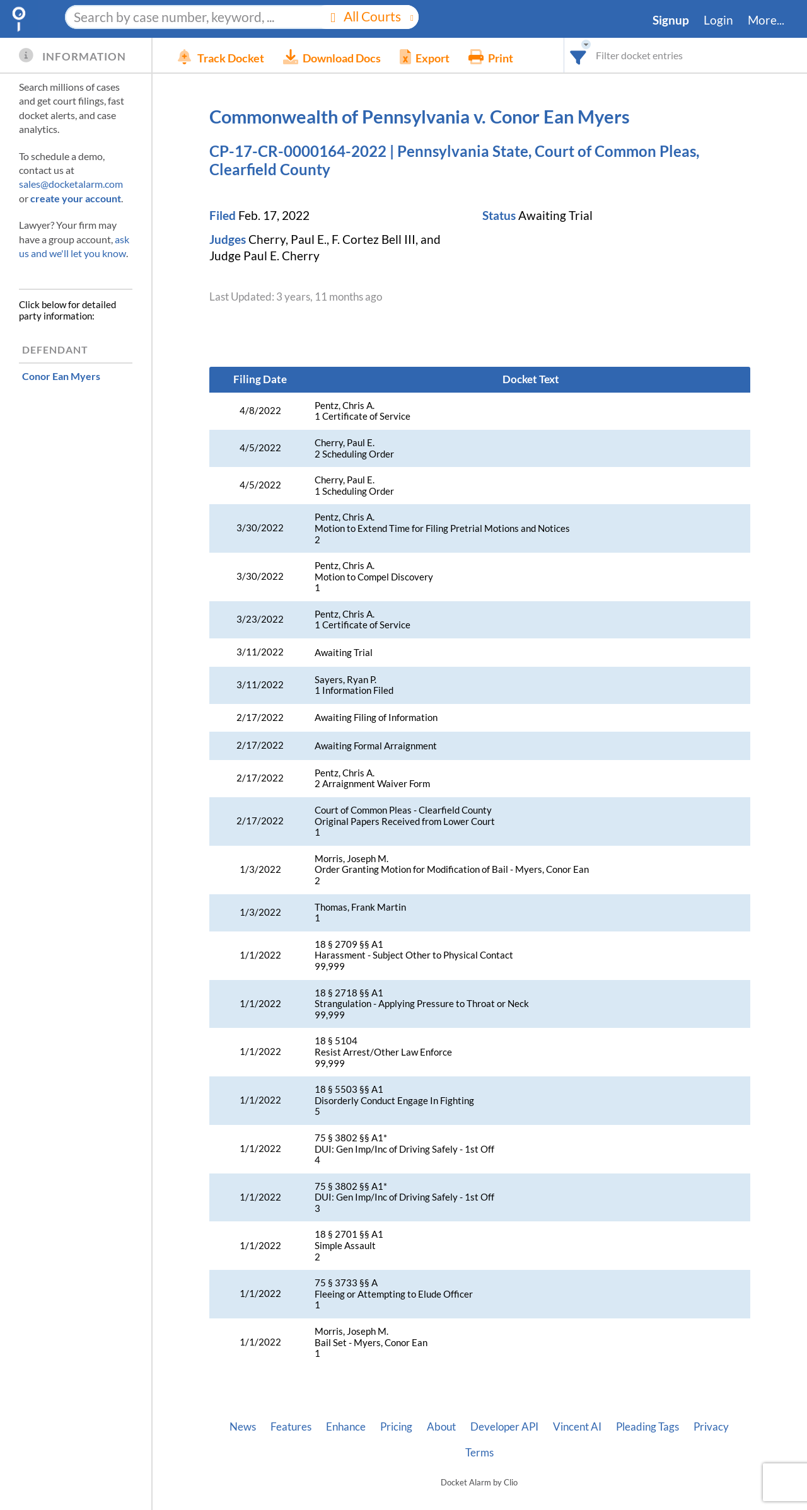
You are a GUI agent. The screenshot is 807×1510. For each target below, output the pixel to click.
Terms (479, 1452)
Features (290, 1427)
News (242, 1427)
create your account (75, 198)
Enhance (346, 1427)
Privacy (711, 1427)
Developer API (504, 1427)
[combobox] (578, 55)
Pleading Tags (647, 1427)
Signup (671, 20)
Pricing (396, 1427)
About (441, 1427)
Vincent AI (577, 1427)
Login (718, 20)
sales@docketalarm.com (71, 184)
